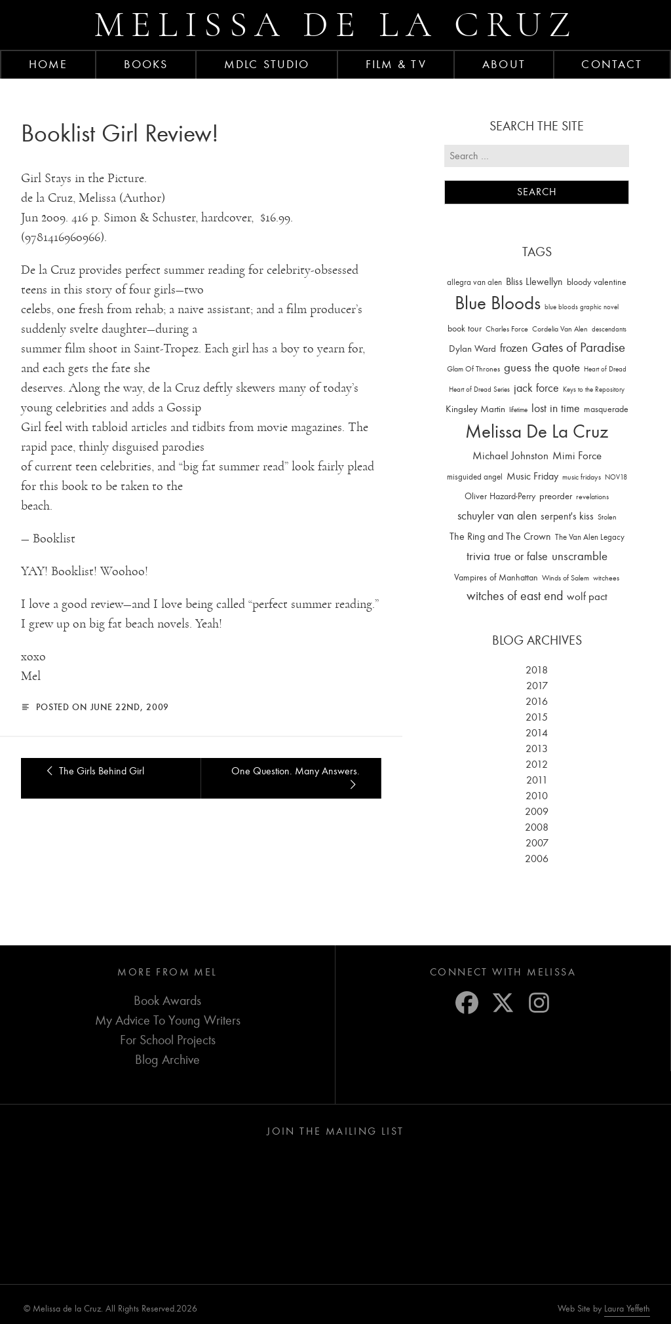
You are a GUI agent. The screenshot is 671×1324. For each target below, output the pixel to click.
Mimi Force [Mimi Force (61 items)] (577, 455)
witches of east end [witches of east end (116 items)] (515, 595)
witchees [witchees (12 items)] (606, 578)
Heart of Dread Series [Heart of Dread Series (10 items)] (479, 389)
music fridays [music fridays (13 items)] (581, 477)
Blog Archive (167, 1059)
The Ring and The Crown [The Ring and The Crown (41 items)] (500, 536)
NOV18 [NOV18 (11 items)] (616, 477)
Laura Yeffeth (627, 1309)
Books (146, 64)
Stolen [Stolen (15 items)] (607, 516)
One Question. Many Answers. (295, 778)
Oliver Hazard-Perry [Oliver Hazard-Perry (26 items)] (500, 496)
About (504, 64)
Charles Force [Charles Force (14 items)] (507, 328)
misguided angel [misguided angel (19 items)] (475, 477)
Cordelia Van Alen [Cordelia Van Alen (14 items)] (560, 328)
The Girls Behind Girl (93, 771)
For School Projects (168, 1040)
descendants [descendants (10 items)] (609, 329)
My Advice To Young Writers (167, 1020)
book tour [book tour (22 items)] (465, 328)
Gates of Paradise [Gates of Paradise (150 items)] (578, 347)
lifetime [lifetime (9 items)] (518, 410)
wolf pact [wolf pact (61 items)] (587, 596)
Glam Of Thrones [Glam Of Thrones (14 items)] (473, 368)
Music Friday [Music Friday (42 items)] (532, 476)
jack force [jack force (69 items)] (536, 388)
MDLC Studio (266, 64)
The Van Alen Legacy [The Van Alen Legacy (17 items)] (589, 537)
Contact (611, 64)
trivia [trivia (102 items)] (478, 556)
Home (48, 64)
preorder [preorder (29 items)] (555, 496)
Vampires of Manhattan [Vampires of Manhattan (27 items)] (496, 577)
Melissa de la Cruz (336, 24)
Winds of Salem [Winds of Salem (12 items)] (565, 578)
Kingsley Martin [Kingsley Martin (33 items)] (475, 409)
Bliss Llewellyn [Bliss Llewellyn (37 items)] (534, 282)
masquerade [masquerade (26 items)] (606, 409)
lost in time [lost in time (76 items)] (555, 408)
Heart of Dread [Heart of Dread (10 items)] (605, 369)
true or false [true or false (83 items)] (521, 556)
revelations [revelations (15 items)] (592, 496)
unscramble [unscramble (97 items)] (579, 556)
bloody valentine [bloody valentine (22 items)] (596, 282)
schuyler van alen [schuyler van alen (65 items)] (497, 515)
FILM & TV (396, 64)
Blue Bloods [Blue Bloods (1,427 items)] (498, 303)
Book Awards (167, 1000)
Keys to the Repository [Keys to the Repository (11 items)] (593, 389)
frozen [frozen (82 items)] (513, 348)
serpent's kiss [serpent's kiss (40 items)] (567, 516)
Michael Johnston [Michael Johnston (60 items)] (510, 455)
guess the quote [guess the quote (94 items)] (542, 367)
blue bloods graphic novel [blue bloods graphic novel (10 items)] (582, 307)
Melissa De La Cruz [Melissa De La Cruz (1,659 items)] (536, 431)
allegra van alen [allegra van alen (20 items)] (474, 282)
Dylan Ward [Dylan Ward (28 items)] (472, 348)
